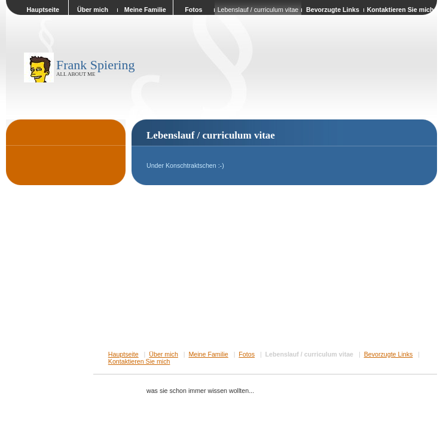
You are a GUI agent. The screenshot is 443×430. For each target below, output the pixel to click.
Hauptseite (123, 354)
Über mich (163, 354)
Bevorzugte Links (388, 354)
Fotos (247, 354)
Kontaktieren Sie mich (139, 361)
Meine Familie (208, 354)
